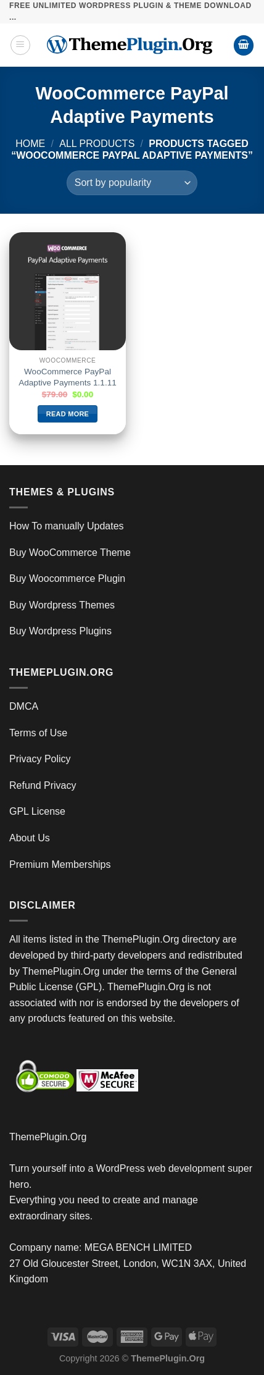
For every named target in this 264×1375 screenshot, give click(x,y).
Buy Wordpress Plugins (60, 631)
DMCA (23, 706)
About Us (29, 838)
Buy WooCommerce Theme (70, 552)
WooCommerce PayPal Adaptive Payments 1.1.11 (68, 377)
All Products (96, 143)
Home (30, 143)
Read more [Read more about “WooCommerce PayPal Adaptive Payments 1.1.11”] (67, 414)
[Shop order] (132, 182)
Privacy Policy (40, 759)
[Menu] (20, 45)
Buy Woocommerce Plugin (67, 578)
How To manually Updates (66, 526)
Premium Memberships (59, 864)
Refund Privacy (42, 785)
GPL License (37, 811)
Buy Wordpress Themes (62, 605)
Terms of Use (38, 733)
